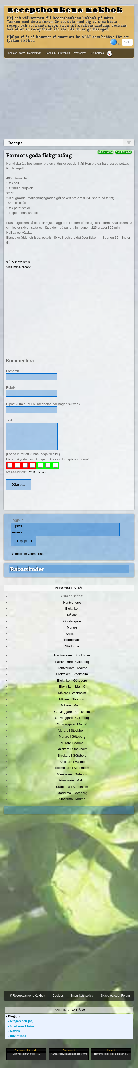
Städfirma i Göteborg (72, 793)
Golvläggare (72, 621)
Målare (72, 615)
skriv (22, 53)
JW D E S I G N (37, 471)
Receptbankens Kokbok (65, 10)
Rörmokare (72, 640)
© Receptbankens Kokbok (27, 995)
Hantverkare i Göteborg (72, 662)
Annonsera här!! (70, 1010)
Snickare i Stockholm (72, 749)
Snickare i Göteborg (71, 755)
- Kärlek (13, 1031)
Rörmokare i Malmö (72, 780)
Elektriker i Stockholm (72, 674)
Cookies (58, 995)
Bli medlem (19, 554)
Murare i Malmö (72, 743)
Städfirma (72, 646)
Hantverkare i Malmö (72, 668)
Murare (72, 627)
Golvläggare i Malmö (72, 724)
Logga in (51, 53)
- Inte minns (15, 1036)
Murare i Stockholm (72, 730)
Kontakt (12, 53)
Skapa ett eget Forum (115, 995)
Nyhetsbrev (79, 53)
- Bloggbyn (13, 1016)
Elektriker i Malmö (72, 686)
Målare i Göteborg (72, 699)
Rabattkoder (27, 569)
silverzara (18, 262)
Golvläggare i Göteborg (72, 718)
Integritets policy (82, 995)
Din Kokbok (97, 53)
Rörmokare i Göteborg (72, 774)
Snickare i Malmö (72, 762)
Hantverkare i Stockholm (72, 655)
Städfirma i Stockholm (72, 787)
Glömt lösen (36, 554)
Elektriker (72, 608)
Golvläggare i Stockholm (72, 712)
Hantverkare (72, 602)
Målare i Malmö (72, 705)
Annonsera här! (70, 588)
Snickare (72, 634)
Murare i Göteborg (72, 737)
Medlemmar (34, 53)
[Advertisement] (69, 98)
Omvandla (64, 53)
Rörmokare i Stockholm (72, 768)
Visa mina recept (18, 267)
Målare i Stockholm (72, 693)
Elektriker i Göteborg (72, 680)
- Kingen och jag (19, 1021)
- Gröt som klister (20, 1026)
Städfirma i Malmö (72, 799)
